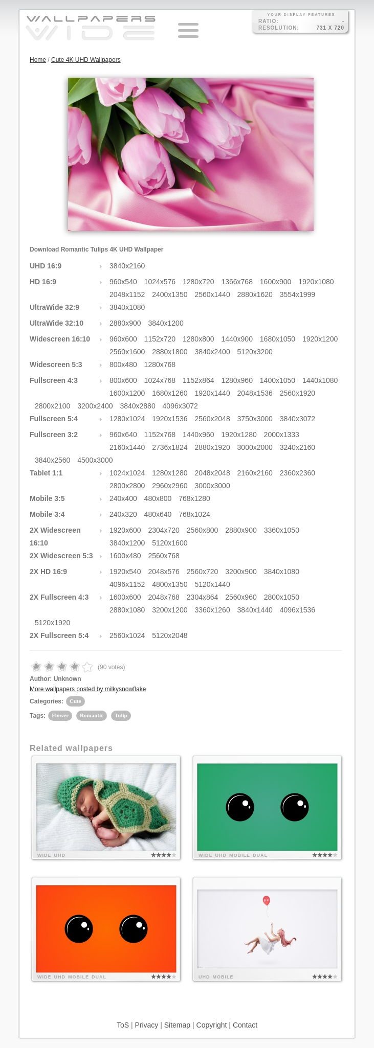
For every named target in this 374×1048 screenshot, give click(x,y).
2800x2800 (127, 486)
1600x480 (125, 556)
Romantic (91, 715)
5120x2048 (169, 635)
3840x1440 (255, 610)
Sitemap (177, 1025)
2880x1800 (169, 352)
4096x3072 (180, 406)
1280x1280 (169, 473)
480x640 (158, 514)
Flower (60, 715)
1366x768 (237, 282)
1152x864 (198, 380)
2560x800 (202, 530)
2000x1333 (281, 434)
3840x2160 (127, 266)
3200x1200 (169, 610)
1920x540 (125, 571)
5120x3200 (255, 352)
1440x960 (198, 434)
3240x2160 (297, 447)
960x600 (123, 339)
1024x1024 (127, 473)
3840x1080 (127, 307)
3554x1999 (297, 294)
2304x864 (202, 597)
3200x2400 (95, 406)
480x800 (158, 498)
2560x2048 (212, 419)
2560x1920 (297, 393)
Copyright (211, 1025)
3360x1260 (212, 610)
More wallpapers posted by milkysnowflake (88, 689)
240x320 (123, 514)
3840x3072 (297, 419)
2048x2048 (212, 473)
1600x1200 (127, 393)
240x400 (123, 498)
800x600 (123, 380)
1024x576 (160, 282)
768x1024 (194, 514)
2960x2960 (169, 486)
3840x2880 (137, 406)
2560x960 (241, 597)
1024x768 (160, 380)
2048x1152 (127, 294)
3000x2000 (255, 447)
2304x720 (164, 530)
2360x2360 (297, 473)
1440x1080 (320, 380)
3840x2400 (212, 352)
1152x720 (160, 339)
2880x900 (125, 323)
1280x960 (237, 380)
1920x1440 (212, 393)
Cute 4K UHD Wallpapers (86, 59)
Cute (75, 701)
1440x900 (237, 339)
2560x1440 (212, 294)
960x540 (123, 282)
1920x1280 (238, 434)
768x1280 (194, 498)
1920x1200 (320, 339)
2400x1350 (169, 294)
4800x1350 (169, 584)
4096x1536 (297, 610)
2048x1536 (255, 393)
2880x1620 (255, 294)
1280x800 (198, 339)
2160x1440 (127, 447)
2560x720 (202, 571)
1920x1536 (169, 419)
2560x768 (164, 556)
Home (38, 59)
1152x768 (160, 434)
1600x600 (125, 597)
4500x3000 (95, 460)
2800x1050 (281, 597)
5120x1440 (212, 584)
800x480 (123, 364)
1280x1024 (127, 419)
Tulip (121, 715)
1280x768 (160, 364)
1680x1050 (277, 339)
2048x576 (164, 571)
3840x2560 (52, 460)
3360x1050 (281, 530)
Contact (245, 1025)
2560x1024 (127, 635)
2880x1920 (212, 447)
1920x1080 (316, 282)
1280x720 (198, 282)
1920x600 (125, 530)
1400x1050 (277, 380)
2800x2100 (52, 406)
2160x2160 (255, 473)
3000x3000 (212, 486)
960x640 (123, 434)
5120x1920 (52, 623)
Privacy (146, 1025)
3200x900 (241, 571)
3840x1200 (165, 323)
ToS (123, 1025)
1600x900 (276, 282)
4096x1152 (127, 584)
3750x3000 (255, 419)
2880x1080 (127, 610)
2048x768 (164, 597)
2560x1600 (127, 352)
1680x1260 (169, 393)
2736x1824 (169, 447)
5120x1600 (169, 543)
